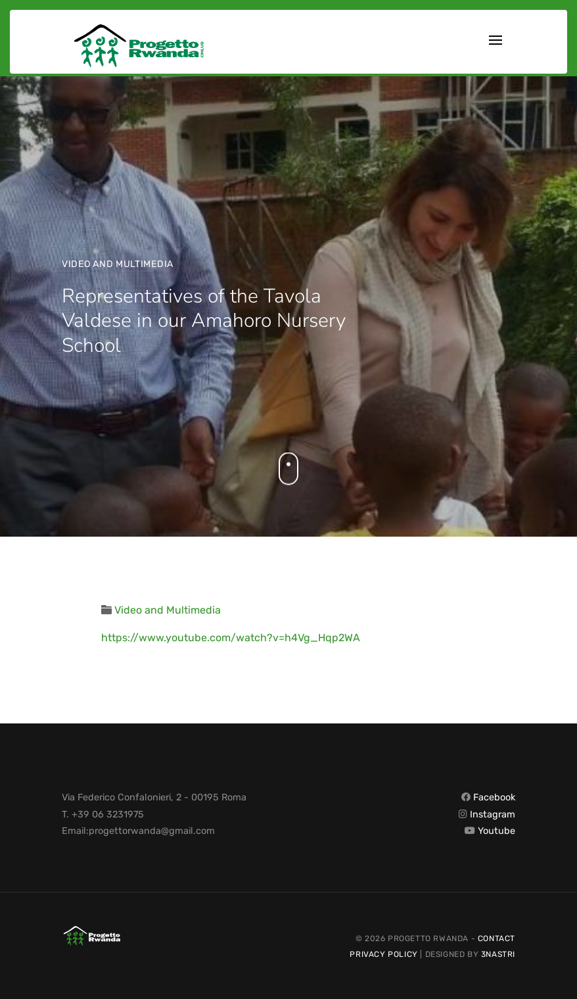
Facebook (494, 797)
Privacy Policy (383, 954)
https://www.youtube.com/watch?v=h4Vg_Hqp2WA (230, 637)
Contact (496, 938)
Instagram (492, 814)
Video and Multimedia (117, 264)
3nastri (498, 954)
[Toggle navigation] (495, 41)
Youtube (496, 831)
